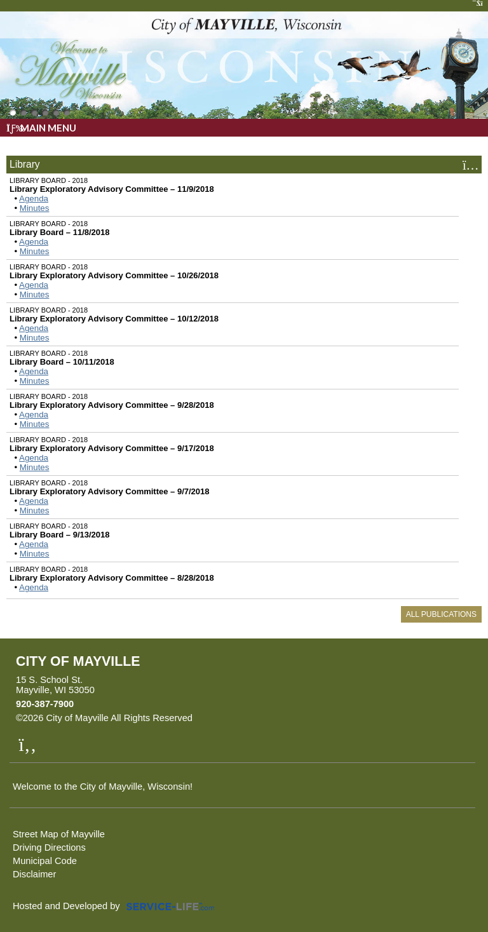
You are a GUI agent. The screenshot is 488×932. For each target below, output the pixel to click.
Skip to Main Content (248, 718)
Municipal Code (45, 861)
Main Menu (41, 127)
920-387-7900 (45, 704)
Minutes (35, 208)
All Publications (441, 614)
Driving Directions (49, 847)
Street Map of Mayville (59, 834)
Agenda (33, 198)
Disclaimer (34, 874)
